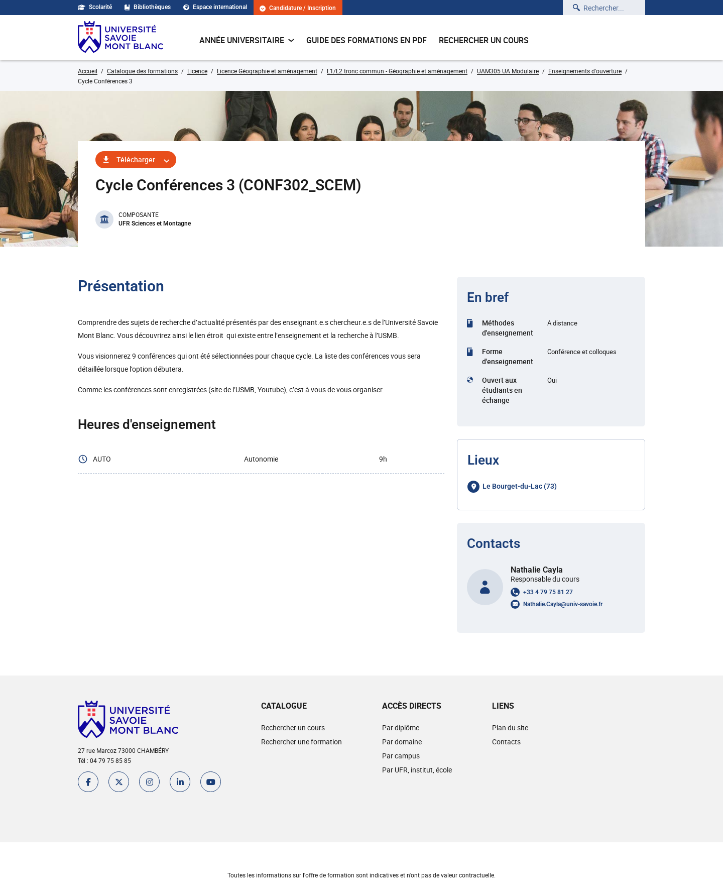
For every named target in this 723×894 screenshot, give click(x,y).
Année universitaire (246, 40)
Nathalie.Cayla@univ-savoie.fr (562, 604)
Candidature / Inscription (298, 8)
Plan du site (510, 727)
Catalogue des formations (142, 71)
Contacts (506, 741)
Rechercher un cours (484, 40)
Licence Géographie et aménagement (267, 71)
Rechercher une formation (301, 741)
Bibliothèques (148, 7)
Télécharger (135, 159)
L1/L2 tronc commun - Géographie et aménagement (397, 71)
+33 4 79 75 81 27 (548, 592)
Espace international (215, 7)
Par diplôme (400, 727)
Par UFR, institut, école (417, 769)
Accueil (87, 71)
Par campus (401, 755)
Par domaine (402, 741)
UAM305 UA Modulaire (508, 71)
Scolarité (95, 7)
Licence (197, 71)
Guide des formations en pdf (366, 40)
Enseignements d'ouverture (585, 71)
